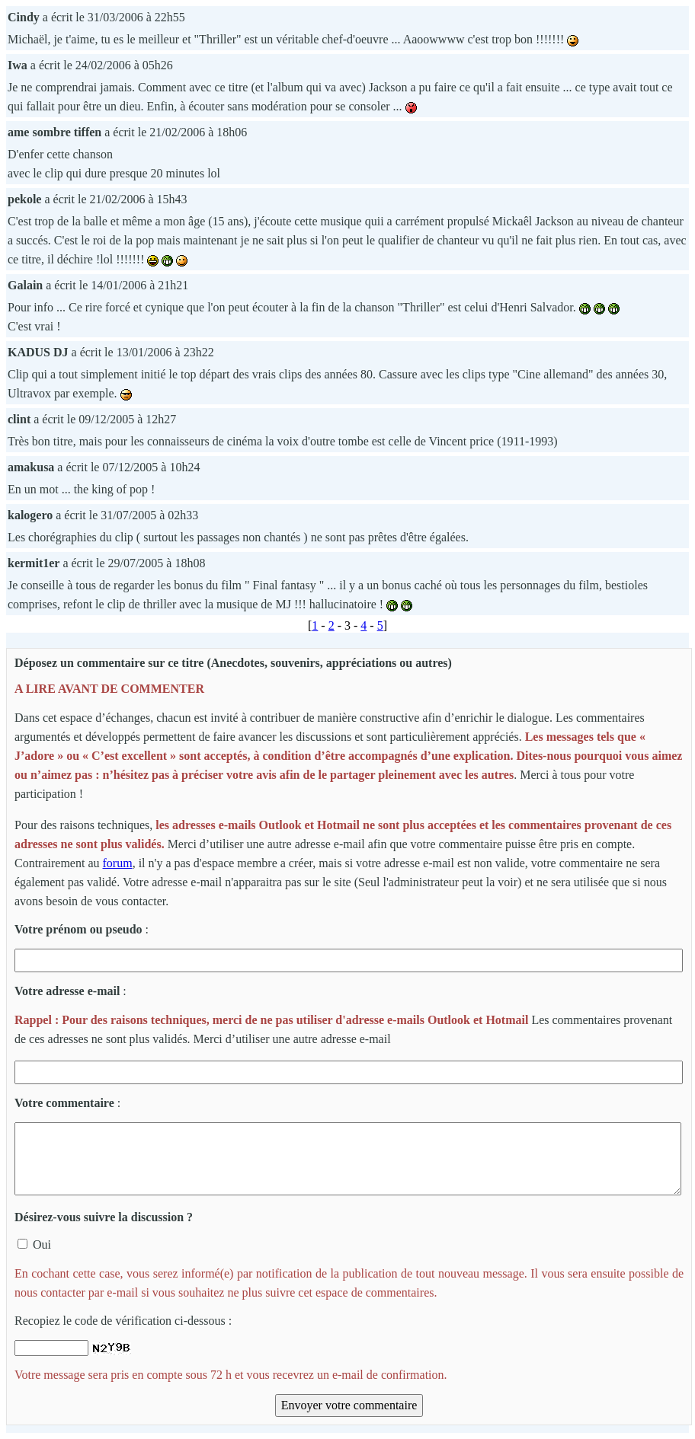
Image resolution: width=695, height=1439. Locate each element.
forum (118, 863)
